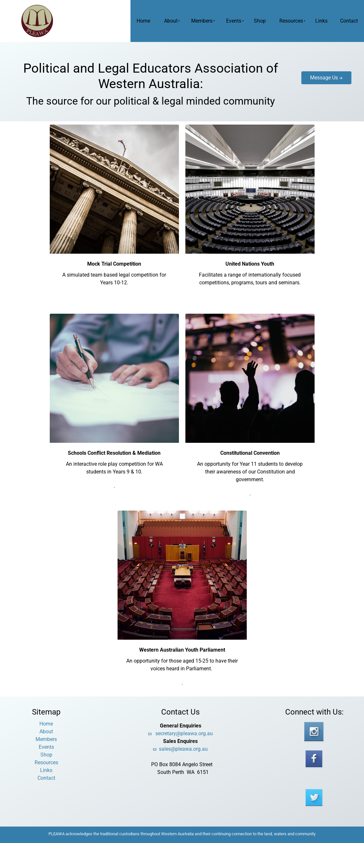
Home (143, 21)
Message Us (315, 75)
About (171, 21)
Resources (291, 21)
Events (233, 21)
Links (321, 21)
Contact (349, 21)
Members (202, 21)
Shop (260, 21)
